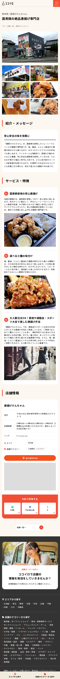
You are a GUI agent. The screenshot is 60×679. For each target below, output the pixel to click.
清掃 (52, 631)
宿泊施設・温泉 (9, 641)
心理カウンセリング (29, 638)
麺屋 (26, 645)
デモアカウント (39, 658)
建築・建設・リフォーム (13, 628)
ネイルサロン (8, 648)
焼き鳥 (52, 658)
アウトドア (52, 655)
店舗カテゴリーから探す (44, 675)
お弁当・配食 (8, 631)
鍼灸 (39, 641)
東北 (13, 603)
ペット (39, 648)
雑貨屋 (41, 655)
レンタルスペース (30, 635)
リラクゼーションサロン (28, 631)
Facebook (31, 510)
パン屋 (44, 631)
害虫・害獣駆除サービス (41, 621)
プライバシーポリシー (48, 670)
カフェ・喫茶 (15, 658)
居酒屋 (5, 662)
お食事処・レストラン (36, 449)
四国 (5, 607)
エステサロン (15, 655)
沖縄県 (19, 607)
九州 (11, 607)
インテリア (7, 635)
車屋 (5, 658)
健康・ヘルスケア (26, 641)
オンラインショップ (11, 625)
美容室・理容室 (9, 652)
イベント (6, 638)
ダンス (50, 638)
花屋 (5, 645)
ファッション (29, 655)
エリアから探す (15, 675)
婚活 (32, 648)
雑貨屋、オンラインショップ (15, 621)
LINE (15, 510)
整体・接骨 (22, 648)
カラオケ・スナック (46, 652)
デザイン (48, 641)
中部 (34, 603)
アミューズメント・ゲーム (34, 625)
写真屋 (27, 658)
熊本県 (30, 443)
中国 (48, 603)
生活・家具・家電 (26, 652)
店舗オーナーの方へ (11, 670)
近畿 (41, 603)
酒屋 (15, 638)
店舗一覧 (10, 26)
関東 (20, 603)
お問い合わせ (25, 670)
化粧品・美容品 (46, 635)
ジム (17, 635)
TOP (3, 26)
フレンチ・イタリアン (36, 628)
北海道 (5, 603)
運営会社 (35, 670)
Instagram (22, 435)
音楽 (50, 625)
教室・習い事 (15, 645)
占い (42, 638)
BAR (4, 655)
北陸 (27, 603)
